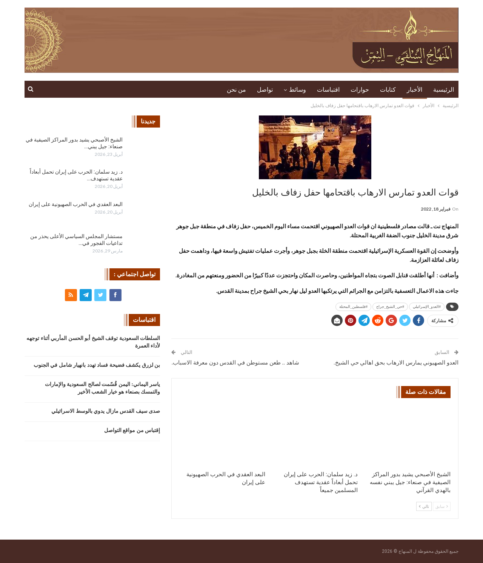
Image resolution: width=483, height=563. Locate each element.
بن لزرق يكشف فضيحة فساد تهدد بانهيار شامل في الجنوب (97, 365)
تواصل (265, 89)
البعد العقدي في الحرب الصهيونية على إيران (76, 204)
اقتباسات (328, 89)
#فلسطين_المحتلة (353, 307)
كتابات (388, 89)
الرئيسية (443, 89)
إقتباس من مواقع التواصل (132, 430)
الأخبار (414, 89)
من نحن (236, 89)
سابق (441, 506)
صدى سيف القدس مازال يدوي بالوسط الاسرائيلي (105, 411)
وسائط (297, 89)
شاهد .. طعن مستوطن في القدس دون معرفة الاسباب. (235, 363)
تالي (424, 506)
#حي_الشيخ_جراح (390, 307)
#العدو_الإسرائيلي (427, 307)
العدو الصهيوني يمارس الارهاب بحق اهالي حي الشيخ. (396, 363)
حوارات (360, 89)
